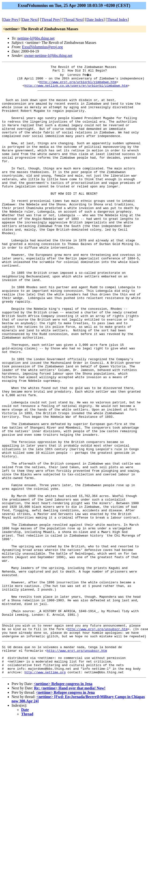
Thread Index (117, 20)
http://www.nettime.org (45, 793)
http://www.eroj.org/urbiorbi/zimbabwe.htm (77, 85)
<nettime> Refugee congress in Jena (63, 805)
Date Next (30, 20)
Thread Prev (50, 20)
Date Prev (10, 20)
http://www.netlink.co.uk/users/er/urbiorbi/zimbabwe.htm (76, 89)
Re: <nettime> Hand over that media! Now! (69, 809)
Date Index (95, 20)
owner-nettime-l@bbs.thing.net (48, 56)
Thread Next (73, 20)
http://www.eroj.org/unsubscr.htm (98, 741)
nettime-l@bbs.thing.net (36, 38)
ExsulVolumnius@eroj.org (42, 47)
